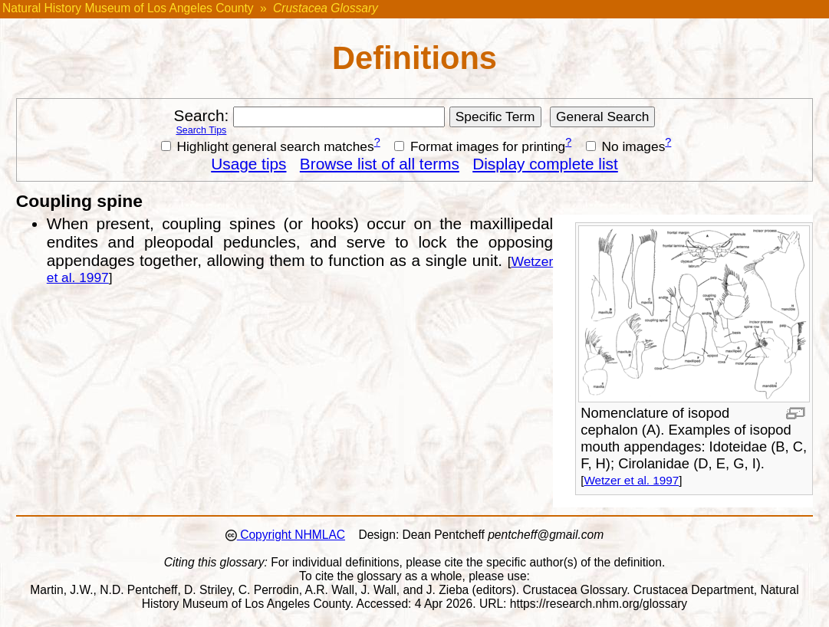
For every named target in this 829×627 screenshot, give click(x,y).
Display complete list (545, 163)
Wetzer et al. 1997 (631, 480)
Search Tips (201, 130)
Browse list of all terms (379, 163)
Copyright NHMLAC (291, 534)
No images (626, 146)
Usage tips (248, 163)
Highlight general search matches (267, 146)
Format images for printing (479, 146)
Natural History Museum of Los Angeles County (128, 8)
